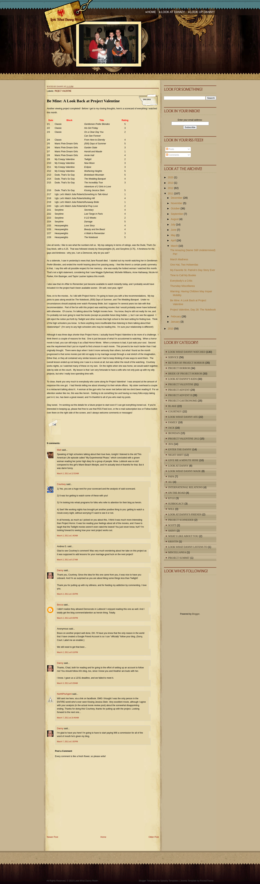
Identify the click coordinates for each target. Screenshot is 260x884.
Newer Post (52, 837)
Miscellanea (177, 552)
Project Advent (179, 390)
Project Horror (179, 368)
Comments (172, 155)
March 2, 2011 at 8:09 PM (67, 618)
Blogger (196, 614)
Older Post (154, 837)
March (174, 245)
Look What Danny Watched (186, 352)
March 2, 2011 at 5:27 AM (67, 560)
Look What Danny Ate (183, 417)
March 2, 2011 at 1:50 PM (67, 594)
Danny (60, 570)
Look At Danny (178, 465)
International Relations (185, 487)
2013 (170, 182)
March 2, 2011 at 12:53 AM (68, 474)
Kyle (171, 498)
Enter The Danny (180, 449)
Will (171, 509)
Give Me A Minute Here (183, 460)
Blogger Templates (148, 880)
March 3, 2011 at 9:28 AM (67, 683)
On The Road (176, 492)
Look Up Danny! (202, 12)
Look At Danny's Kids (182, 379)
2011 (170, 193)
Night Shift (176, 455)
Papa (171, 476)
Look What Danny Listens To (187, 547)
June (173, 229)
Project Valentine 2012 (183, 438)
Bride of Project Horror (185, 373)
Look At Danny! (173, 12)
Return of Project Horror (186, 362)
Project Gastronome (182, 400)
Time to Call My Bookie (183, 275)
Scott (172, 525)
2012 (170, 188)
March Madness (179, 259)
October (175, 208)
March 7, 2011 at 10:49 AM (68, 718)
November (177, 203)
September (177, 213)
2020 (170, 177)
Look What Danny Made (184, 471)
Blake (172, 406)
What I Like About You (183, 536)
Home (151, 12)
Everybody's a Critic (181, 280)
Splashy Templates (169, 880)
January (175, 321)
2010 (170, 328)
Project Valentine (63, 91)
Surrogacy (176, 503)
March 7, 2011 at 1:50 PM (67, 742)
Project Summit (179, 558)
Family (172, 422)
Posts (170, 149)
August (175, 219)
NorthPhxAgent (64, 694)
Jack (171, 427)
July (173, 224)
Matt (59, 450)
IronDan (174, 433)
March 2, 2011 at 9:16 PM (67, 652)
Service (173, 357)
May (173, 235)
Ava (170, 444)
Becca (60, 604)
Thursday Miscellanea (182, 285)
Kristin (173, 541)
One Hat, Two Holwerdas (184, 264)
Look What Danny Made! (66, 19)
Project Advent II (180, 395)
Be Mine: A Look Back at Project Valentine (83, 101)
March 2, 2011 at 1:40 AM (67, 536)
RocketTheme (207, 880)
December (177, 197)
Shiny (172, 530)
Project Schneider (181, 520)
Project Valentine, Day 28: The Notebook (193, 309)
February (176, 316)
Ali (170, 482)
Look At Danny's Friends (185, 514)
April (173, 240)
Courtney (61, 484)
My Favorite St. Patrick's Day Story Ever (192, 270)
